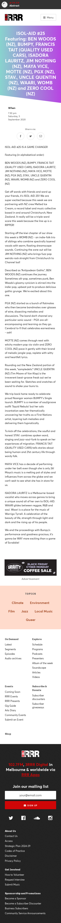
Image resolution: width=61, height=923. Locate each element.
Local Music (44, 611)
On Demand (11, 639)
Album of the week (42, 663)
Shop (8, 733)
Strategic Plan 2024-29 (17, 846)
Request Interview (15, 879)
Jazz (24, 611)
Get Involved (12, 869)
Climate (17, 603)
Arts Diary (10, 710)
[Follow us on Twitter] (11, 818)
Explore (37, 639)
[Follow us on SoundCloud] (37, 818)
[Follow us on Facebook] (23, 818)
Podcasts (37, 653)
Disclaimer (11, 855)
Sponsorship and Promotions (23, 893)
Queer (30, 620)
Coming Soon (12, 691)
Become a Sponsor (15, 898)
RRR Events (11, 696)
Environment (39, 603)
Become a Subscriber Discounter (23, 903)
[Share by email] (40, 136)
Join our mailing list (30, 786)
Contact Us (11, 836)
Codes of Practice (15, 850)
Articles (36, 672)
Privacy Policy (13, 860)
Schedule (37, 644)
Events (9, 686)
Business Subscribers (16, 908)
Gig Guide (10, 705)
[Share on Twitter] (30, 136)
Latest (8, 644)
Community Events (15, 715)
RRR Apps (30, 774)
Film (11, 611)
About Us (10, 831)
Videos (36, 677)
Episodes (10, 653)
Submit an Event (14, 719)
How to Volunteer (14, 874)
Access (9, 841)
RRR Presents (12, 701)
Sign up (30, 805)
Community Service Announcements (25, 913)
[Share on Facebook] (20, 136)
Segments (10, 649)
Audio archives (13, 658)
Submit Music (12, 884)
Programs (37, 649)
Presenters (38, 658)
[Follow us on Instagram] (50, 818)
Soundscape (39, 667)
